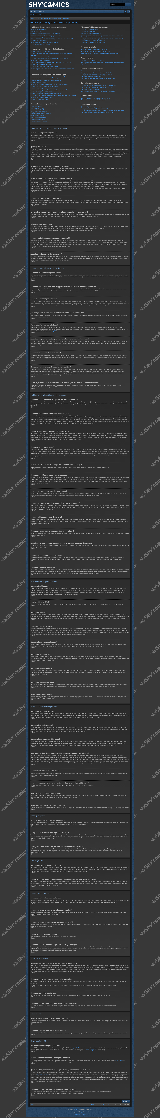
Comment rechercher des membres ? (92, 76)
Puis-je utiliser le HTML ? (38, 108)
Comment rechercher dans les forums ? (92, 71)
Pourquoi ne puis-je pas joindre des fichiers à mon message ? (49, 90)
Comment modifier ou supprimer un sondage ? (44, 86)
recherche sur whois (43, 1074)
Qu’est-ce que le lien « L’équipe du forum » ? (94, 42)
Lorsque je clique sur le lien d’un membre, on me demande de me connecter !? (52, 69)
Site (35, 12)
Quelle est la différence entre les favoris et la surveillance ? (98, 85)
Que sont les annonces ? (38, 115)
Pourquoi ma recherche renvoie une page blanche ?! (96, 75)
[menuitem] (125, 11)
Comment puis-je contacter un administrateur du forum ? (97, 112)
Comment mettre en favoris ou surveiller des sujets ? (96, 87)
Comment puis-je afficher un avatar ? (41, 64)
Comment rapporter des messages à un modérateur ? (46, 93)
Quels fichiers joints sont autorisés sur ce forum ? (95, 98)
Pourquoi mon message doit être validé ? (43, 97)
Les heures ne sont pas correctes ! (41, 57)
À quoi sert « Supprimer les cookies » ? (42, 44)
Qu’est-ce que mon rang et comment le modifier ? (45, 66)
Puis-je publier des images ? (39, 112)
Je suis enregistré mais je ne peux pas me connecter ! (46, 35)
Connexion (43, 14)
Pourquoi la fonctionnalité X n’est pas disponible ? (95, 109)
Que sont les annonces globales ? (41, 113)
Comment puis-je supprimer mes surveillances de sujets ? (98, 91)
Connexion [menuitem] (129, 12)
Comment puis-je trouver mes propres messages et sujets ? (98, 78)
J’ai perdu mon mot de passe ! (39, 40)
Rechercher (34, 14)
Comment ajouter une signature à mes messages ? (46, 80)
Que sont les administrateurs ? (90, 29)
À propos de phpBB (90, 1050)
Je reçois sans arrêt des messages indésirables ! (95, 51)
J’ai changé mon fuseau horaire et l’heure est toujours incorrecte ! (50, 59)
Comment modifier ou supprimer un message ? (44, 79)
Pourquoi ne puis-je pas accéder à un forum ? (44, 88)
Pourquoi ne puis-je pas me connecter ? (42, 37)
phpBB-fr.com (82, 1112)
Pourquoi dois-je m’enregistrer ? (40, 29)
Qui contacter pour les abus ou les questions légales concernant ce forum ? (103, 110)
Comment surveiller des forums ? (91, 89)
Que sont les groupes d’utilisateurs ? (91, 33)
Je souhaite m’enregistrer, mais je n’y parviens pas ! (46, 33)
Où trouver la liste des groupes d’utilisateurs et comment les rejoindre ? (102, 35)
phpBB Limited (77, 1048)
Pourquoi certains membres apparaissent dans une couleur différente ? (102, 39)
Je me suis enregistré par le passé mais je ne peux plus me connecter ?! (52, 39)
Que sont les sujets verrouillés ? (40, 119)
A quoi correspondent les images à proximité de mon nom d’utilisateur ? (52, 62)
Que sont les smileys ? (37, 110)
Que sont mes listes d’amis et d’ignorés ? (93, 60)
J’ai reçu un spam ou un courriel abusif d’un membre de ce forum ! (100, 53)
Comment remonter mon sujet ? (40, 99)
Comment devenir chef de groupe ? (91, 37)
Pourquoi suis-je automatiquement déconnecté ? (45, 42)
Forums (42, 12)
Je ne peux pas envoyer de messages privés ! (94, 49)
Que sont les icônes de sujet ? (39, 121)
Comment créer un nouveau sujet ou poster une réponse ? (48, 77)
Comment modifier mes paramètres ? (41, 51)
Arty (76, 1111)
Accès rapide (31, 12)
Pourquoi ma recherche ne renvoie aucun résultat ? (96, 73)
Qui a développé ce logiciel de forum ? (92, 107)
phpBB (54, 331)
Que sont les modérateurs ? (89, 31)
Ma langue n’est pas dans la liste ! (41, 60)
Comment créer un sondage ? (39, 82)
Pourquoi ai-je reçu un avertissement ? (42, 92)
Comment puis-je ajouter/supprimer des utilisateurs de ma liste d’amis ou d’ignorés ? (102, 63)
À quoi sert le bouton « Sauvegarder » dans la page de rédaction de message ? (54, 95)
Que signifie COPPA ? (37, 31)
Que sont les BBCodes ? (38, 106)
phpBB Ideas (119, 1060)
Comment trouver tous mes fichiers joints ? (93, 100)
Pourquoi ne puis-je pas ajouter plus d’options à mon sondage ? (49, 84)
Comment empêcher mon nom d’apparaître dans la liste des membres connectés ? (51, 54)
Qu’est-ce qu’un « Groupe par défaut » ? (93, 40)
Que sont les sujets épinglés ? (39, 117)
